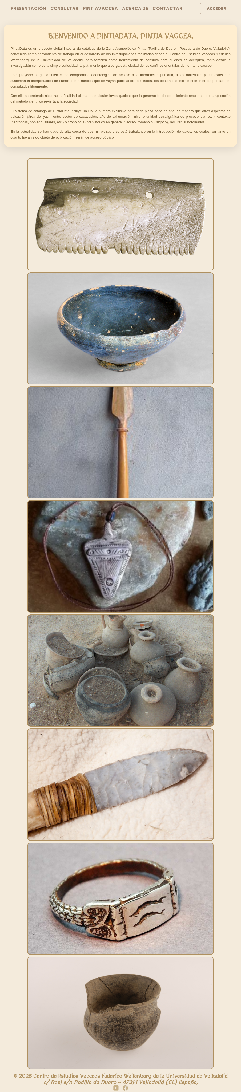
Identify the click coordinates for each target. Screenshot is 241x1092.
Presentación (28, 8)
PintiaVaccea (100, 8)
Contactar (167, 8)
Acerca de (135, 8)
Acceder (216, 8)
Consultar (64, 8)
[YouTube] (116, 1088)
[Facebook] (125, 1088)
